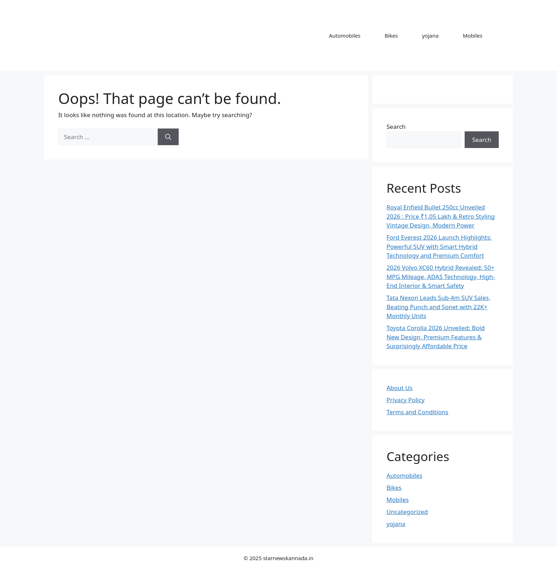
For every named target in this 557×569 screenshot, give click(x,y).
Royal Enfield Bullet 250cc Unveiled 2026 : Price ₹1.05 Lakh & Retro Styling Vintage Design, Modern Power (440, 216)
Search (396, 126)
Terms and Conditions (417, 412)
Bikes (391, 35)
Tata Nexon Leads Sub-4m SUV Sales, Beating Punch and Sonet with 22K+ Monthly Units (438, 307)
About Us (399, 388)
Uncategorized (407, 512)
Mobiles (472, 35)
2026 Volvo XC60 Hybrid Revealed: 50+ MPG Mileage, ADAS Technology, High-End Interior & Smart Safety (440, 276)
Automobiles (345, 35)
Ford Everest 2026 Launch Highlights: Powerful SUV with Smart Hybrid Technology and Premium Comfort (439, 246)
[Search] (168, 137)
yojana (430, 35)
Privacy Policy (405, 400)
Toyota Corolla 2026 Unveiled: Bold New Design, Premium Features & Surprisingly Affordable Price (435, 337)
